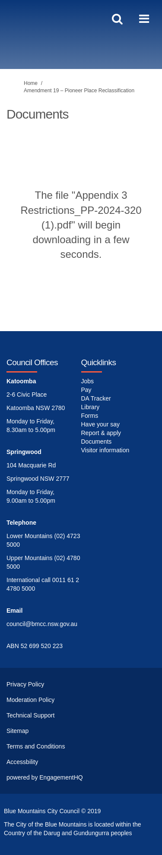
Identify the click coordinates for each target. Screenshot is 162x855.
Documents (96, 441)
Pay (86, 389)
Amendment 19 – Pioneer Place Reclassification (79, 91)
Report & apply (101, 432)
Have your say (100, 424)
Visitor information (105, 450)
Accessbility (22, 761)
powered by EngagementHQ (44, 777)
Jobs (87, 381)
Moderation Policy (30, 699)
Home (31, 83)
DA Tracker (96, 398)
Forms (89, 415)
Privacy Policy (25, 684)
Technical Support (30, 715)
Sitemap (17, 730)
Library (90, 407)
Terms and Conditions (35, 746)
